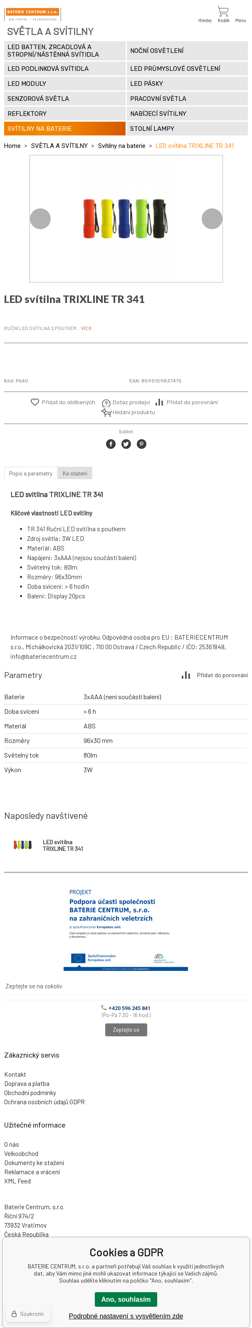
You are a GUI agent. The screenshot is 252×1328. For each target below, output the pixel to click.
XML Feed (17, 1181)
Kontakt (15, 1074)
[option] (126, 218)
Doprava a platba (26, 1083)
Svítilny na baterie (122, 146)
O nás (11, 1144)
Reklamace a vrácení (32, 1171)
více (86, 327)
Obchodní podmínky (30, 1092)
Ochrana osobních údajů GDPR (44, 1101)
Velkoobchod (21, 1153)
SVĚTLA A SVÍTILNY (59, 146)
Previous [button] (40, 218)
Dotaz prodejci (131, 402)
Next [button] (212, 218)
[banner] (32, 14)
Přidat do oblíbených (68, 402)
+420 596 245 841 (126, 1008)
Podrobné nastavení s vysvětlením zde (126, 1316)
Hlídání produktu (133, 412)
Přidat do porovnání (192, 402)
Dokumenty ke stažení (34, 1162)
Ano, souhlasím (126, 1299)
